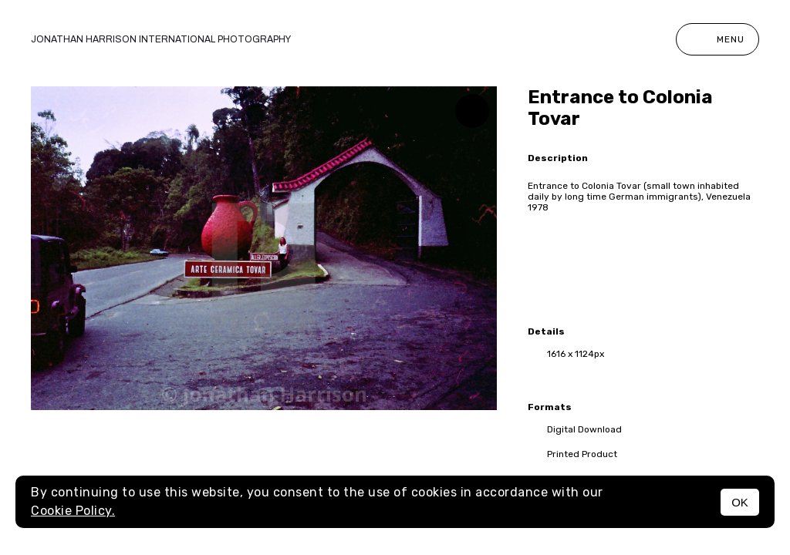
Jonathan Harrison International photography (161, 39)
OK (739, 502)
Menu (717, 39)
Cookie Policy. (73, 510)
